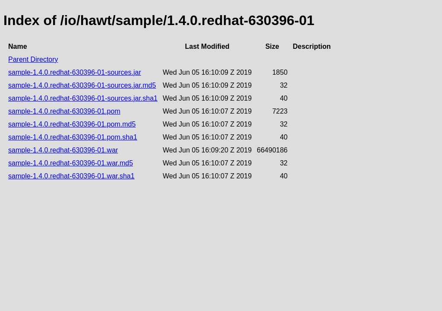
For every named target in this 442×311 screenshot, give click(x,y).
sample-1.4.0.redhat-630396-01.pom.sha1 (72, 137)
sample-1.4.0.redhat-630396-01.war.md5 (70, 163)
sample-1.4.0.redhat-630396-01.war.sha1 (71, 176)
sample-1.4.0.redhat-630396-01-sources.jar (74, 72)
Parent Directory (33, 59)
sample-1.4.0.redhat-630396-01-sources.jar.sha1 (83, 98)
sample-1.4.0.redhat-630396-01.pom (64, 111)
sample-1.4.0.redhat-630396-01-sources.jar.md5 (82, 85)
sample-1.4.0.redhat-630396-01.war (63, 150)
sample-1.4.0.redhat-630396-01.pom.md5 (72, 124)
